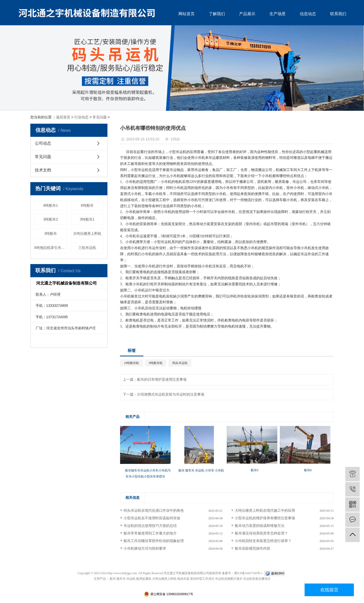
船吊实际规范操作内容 (252, 548)
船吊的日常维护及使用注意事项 (162, 379)
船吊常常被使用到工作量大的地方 (150, 533)
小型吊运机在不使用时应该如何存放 (152, 518)
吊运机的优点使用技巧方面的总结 (150, 526)
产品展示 (247, 14)
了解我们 (217, 14)
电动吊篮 (183, 578)
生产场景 (277, 14)
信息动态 (308, 14)
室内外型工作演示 (202, 578)
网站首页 (186, 14)
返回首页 (63, 117)
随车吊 (121, 578)
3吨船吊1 (87, 219)
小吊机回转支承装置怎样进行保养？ (263, 541)
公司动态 (43, 143)
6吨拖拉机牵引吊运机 (50, 248)
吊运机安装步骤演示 (256, 578)
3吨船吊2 (50, 219)
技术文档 (43, 170)
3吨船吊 (50, 233)
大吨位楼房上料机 (87, 233)
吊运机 (130, 578)
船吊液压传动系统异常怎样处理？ (261, 533)
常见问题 (100, 117)
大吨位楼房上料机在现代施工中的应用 (265, 510)
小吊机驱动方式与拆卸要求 (145, 548)
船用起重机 (143, 578)
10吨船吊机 (131, 363)
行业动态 (81, 117)
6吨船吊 (87, 205)
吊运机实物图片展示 (228, 578)
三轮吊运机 (87, 248)
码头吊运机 (180, 363)
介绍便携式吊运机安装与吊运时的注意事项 (170, 394)
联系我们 (338, 14)
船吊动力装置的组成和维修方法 (259, 526)
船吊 (113, 578)
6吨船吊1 (50, 205)
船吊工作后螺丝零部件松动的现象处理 (154, 541)
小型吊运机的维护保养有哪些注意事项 (265, 518)
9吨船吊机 (156, 363)
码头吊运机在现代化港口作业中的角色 (154, 510)
